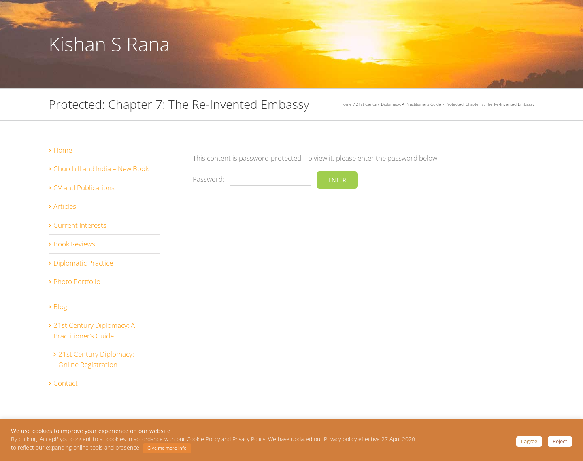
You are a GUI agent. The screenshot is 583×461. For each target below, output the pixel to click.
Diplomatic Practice (83, 263)
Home (62, 150)
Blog (60, 306)
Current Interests (79, 225)
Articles (64, 206)
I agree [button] (529, 441)
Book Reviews (74, 244)
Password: (252, 179)
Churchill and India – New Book (101, 168)
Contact (65, 383)
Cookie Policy (203, 439)
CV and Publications (84, 187)
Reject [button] (560, 441)
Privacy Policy (248, 439)
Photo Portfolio (76, 281)
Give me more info (167, 448)
